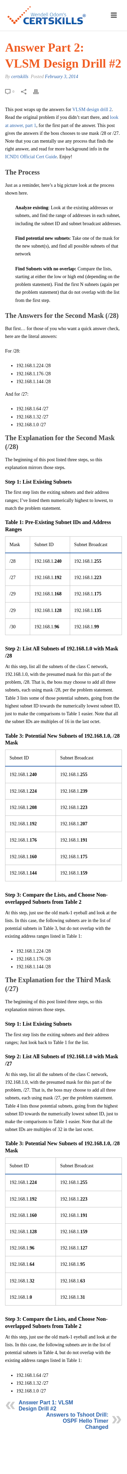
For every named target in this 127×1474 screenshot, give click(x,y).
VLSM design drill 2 (91, 109)
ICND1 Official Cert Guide (31, 156)
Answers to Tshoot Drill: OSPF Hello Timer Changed (77, 1421)
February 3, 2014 (61, 76)
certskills (19, 76)
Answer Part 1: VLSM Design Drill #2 (46, 1406)
